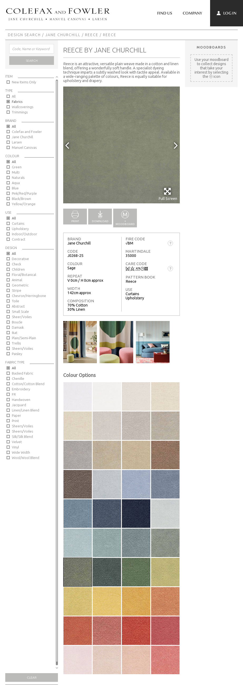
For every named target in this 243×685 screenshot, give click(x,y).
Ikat (14, 332)
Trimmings (20, 112)
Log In (226, 13)
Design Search (24, 35)
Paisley (17, 354)
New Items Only (24, 82)
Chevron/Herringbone (29, 296)
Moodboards (211, 47)
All (14, 96)
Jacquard (19, 405)
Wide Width (21, 452)
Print (15, 421)
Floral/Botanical (24, 274)
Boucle (17, 322)
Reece (91, 35)
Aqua (16, 183)
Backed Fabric (22, 373)
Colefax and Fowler (27, 131)
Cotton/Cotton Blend (28, 384)
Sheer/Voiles (22, 317)
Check (16, 264)
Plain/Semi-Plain (24, 338)
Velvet (17, 442)
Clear (32, 677)
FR (14, 394)
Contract (18, 239)
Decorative (20, 259)
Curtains (18, 223)
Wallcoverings (22, 107)
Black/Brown (21, 198)
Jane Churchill (63, 35)
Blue (15, 188)
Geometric (20, 285)
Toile (15, 301)
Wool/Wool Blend (25, 457)
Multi (15, 172)
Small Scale (20, 311)
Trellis (16, 343)
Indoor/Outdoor (24, 234)
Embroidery (21, 389)
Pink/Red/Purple (24, 193)
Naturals (18, 177)
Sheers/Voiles (22, 348)
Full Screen (167, 194)
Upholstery (20, 229)
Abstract (18, 306)
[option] (121, 145)
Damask (18, 327)
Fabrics (17, 101)
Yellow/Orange (24, 204)
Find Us (164, 13)
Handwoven (21, 399)
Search (32, 60)
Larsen (17, 142)
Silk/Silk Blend (22, 436)
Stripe (16, 290)
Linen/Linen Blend (25, 410)
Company (192, 13)
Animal (17, 280)
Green (17, 167)
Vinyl (15, 447)
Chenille (18, 378)
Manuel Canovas (24, 147)
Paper (16, 415)
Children (18, 269)
